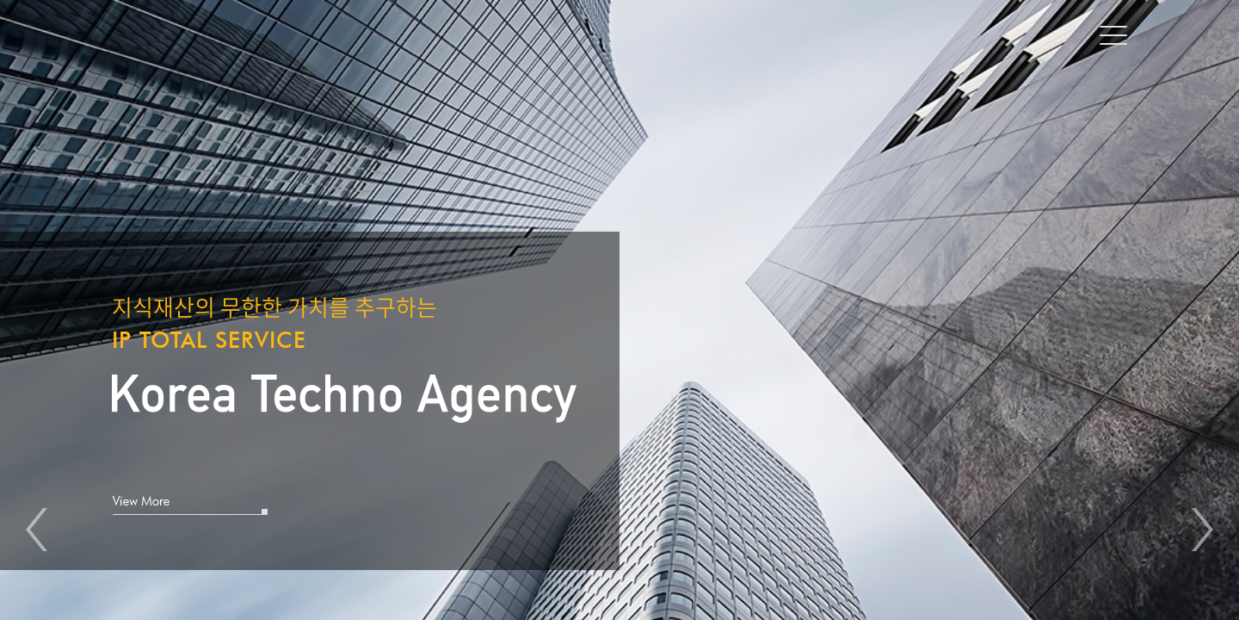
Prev (36, 529)
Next (1202, 529)
